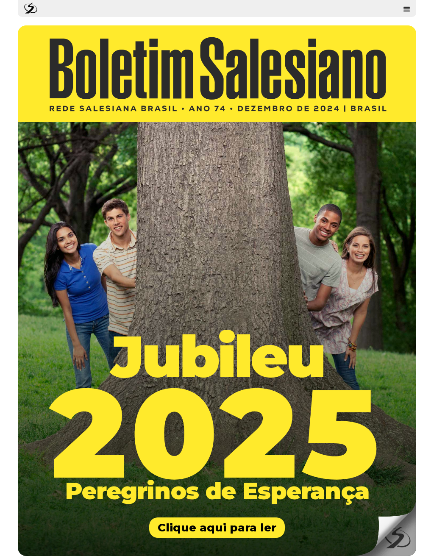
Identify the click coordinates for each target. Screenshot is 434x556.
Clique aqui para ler (217, 527)
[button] (407, 8)
